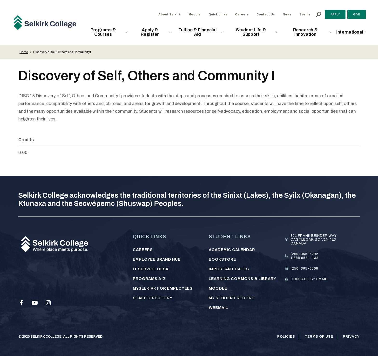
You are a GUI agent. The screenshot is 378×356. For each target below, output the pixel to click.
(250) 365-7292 (304, 254)
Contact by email (308, 279)
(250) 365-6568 (304, 268)
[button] (104, 32)
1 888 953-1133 (304, 258)
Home (24, 52)
